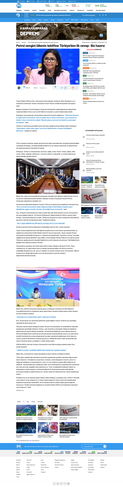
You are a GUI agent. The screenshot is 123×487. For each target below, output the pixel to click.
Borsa (67, 20)
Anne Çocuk (74, 462)
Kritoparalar (60, 20)
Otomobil (90, 10)
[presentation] (22, 15)
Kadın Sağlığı (74, 469)
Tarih (17, 477)
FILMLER (68, 452)
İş (23, 401)
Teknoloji (80, 10)
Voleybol (43, 472)
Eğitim (18, 469)
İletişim (102, 460)
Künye (102, 462)
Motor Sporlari (45, 467)
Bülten (18, 465)
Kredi (97, 20)
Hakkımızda (103, 465)
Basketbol (43, 465)
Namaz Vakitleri (61, 1)
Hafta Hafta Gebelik (76, 467)
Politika (18, 474)
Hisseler (46, 20)
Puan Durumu (48, 452)
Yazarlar (90, 472)
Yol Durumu (72, 1)
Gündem (18, 10)
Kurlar (33, 20)
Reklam (102, 467)
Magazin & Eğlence (60, 10)
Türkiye (33, 401)
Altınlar (40, 20)
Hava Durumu (38, 452)
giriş (30, 440)
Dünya (34, 10)
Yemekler (90, 465)
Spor (49, 10)
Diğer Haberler (74, 20)
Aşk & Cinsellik (75, 465)
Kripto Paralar (102, 452)
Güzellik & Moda (59, 465)
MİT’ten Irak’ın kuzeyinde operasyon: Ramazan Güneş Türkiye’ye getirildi (54, 15)
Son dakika (88, 15)
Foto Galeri (21, 1)
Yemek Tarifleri (41, 1)
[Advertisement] (8, 48)
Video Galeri (31, 1)
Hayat (18, 472)
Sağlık (72, 10)
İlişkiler (19, 401)
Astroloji (57, 462)
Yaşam (56, 467)
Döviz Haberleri (84, 20)
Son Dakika (91, 460)
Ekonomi (42, 10)
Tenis (42, 469)
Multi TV (18, 42)
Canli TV (51, 1)
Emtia (92, 20)
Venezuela (39, 401)
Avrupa (26, 10)
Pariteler (52, 20)
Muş (28, 401)
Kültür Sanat (100, 10)
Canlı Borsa (27, 20)
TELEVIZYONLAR (58, 452)
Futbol (42, 462)
